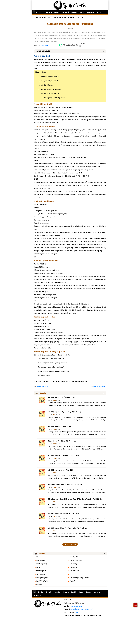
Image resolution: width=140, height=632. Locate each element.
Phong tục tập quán (76, 560)
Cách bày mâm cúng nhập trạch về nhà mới (51, 359)
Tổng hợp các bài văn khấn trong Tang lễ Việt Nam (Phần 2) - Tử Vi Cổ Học (75, 499)
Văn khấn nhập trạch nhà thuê (50, 93)
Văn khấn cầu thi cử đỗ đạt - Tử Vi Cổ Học (63, 397)
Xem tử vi (48, 12)
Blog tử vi (98, 12)
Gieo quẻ (88, 592)
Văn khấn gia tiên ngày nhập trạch (51, 89)
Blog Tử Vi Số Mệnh (42, 581)
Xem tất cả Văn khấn (70, 544)
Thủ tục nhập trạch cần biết (49, 81)
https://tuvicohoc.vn (76, 606)
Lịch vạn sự (90, 12)
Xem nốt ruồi (73, 567)
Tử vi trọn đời (74, 557)
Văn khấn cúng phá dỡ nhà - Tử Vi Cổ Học (63, 513)
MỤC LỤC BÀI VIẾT (43, 51)
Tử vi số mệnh (40, 560)
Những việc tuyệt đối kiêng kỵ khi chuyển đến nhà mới (54, 371)
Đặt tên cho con (41, 557)
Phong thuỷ (65, 12)
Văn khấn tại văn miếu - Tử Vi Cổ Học (61, 470)
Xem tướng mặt (41, 571)
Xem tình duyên (74, 571)
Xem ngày (73, 12)
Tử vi (71, 574)
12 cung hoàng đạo (42, 578)
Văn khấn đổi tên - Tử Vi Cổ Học (60, 426)
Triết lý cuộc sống (41, 564)
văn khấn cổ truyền (69, 59)
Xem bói (82, 12)
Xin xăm (80, 592)
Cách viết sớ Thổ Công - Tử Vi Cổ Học (62, 441)
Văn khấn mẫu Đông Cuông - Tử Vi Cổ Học (63, 455)
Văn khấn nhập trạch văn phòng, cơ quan (53, 98)
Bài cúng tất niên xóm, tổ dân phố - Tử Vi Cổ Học (66, 484)
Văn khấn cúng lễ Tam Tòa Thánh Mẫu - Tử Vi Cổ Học (67, 528)
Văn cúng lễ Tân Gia (44, 375)
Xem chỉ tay (73, 564)
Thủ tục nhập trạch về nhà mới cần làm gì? (51, 367)
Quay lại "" (41, 386)
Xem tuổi (56, 12)
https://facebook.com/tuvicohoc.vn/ (82, 609)
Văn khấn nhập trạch (47, 85)
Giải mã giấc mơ (41, 574)
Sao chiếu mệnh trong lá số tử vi (79, 578)
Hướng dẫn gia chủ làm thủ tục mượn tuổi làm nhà (53, 363)
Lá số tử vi (40, 12)
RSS (77, 612)
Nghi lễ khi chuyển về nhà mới (50, 77)
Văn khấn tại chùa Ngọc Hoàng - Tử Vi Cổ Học (65, 412)
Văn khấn (72, 581)
